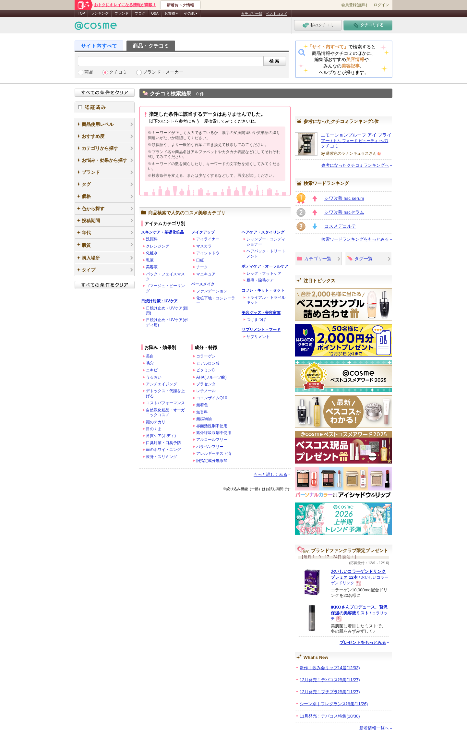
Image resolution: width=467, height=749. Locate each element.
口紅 (200, 260)
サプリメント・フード (261, 329)
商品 (88, 72)
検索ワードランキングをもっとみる (355, 239)
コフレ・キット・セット (263, 290)
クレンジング (157, 246)
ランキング (100, 13)
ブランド (121, 13)
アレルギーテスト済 (213, 453)
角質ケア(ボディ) (161, 435)
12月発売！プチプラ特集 (330, 691)
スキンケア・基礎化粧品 (162, 232)
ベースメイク (203, 284)
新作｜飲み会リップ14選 (330, 667)
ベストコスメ (276, 14)
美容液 (152, 267)
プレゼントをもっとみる (363, 642)
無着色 (202, 405)
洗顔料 (152, 239)
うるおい (154, 377)
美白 (150, 356)
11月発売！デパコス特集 (330, 716)
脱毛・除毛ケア (260, 280)
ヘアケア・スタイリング (263, 232)
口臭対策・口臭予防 (163, 443)
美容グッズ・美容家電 (261, 312)
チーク (202, 267)
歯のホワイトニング (163, 449)
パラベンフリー (209, 446)
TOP (81, 13)
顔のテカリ (155, 422)
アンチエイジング (161, 384)
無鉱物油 (204, 419)
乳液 (150, 260)
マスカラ (204, 246)
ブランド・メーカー (163, 72)
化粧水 (152, 253)
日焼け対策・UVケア (159, 301)
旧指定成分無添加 (211, 460)
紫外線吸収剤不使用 (213, 432)
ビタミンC (205, 370)
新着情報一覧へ (374, 728)
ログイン (381, 5)
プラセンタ (206, 384)
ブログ (140, 13)
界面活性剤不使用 (211, 426)
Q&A (155, 13)
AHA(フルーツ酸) (211, 377)
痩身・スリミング (161, 456)
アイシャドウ (208, 253)
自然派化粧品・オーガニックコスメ (165, 412)
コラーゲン (206, 356)
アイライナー (208, 239)
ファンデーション (211, 291)
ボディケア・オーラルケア (265, 266)
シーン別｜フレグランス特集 (334, 703)
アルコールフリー (211, 439)
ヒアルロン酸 (208, 363)
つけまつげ (256, 319)
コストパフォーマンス (165, 403)
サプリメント (258, 336)
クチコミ (118, 72)
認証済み (105, 107)
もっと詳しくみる (270, 474)
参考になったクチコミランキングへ (355, 165)
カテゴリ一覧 (251, 14)
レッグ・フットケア (263, 273)
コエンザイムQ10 (211, 398)
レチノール (206, 391)
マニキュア (206, 274)
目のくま (154, 429)
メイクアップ (203, 232)
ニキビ (152, 370)
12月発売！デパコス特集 (330, 679)
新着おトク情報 (180, 5)
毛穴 (150, 363)
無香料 (202, 412)
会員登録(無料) (354, 5)
